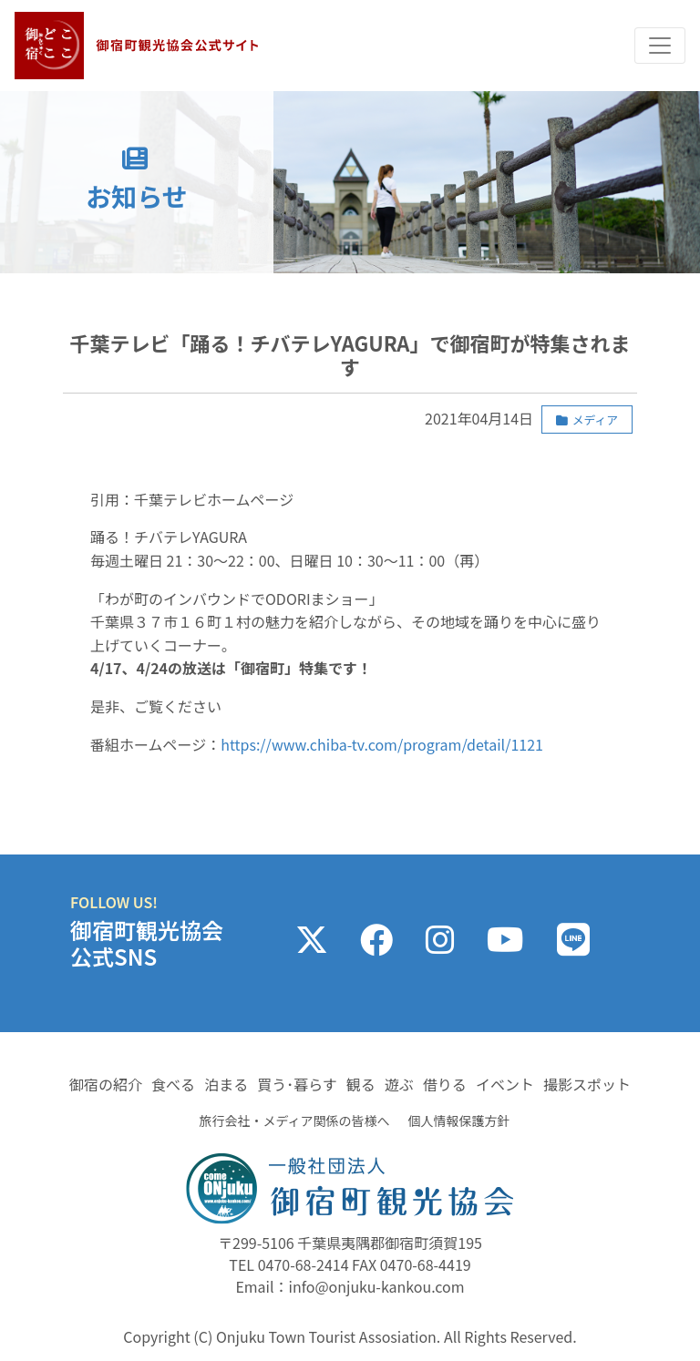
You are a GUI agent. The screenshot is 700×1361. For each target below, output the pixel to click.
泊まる (226, 1084)
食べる (173, 1084)
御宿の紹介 (105, 1084)
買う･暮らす (297, 1084)
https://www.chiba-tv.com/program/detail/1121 (382, 744)
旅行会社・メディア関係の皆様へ (294, 1120)
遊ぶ (399, 1084)
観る (361, 1084)
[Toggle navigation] (659, 45)
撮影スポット (587, 1084)
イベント (505, 1084)
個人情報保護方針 (459, 1120)
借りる (445, 1084)
